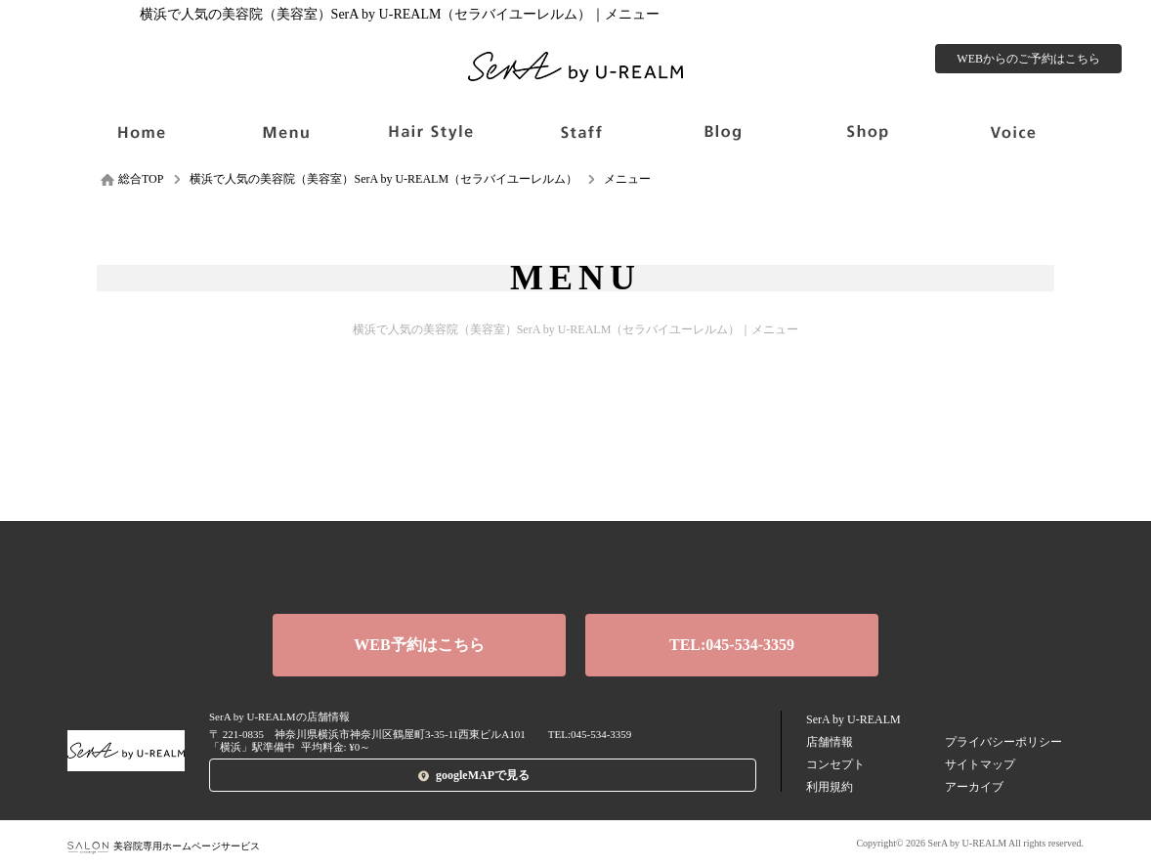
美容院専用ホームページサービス (163, 846)
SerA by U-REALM (853, 719)
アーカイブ (974, 787)
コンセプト (835, 764)
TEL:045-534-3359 (731, 644)
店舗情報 (829, 742)
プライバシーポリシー (1003, 742)
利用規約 (829, 787)
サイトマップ (980, 764)
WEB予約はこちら (419, 644)
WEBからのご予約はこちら (1028, 58)
